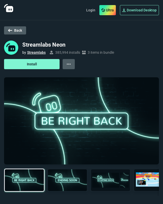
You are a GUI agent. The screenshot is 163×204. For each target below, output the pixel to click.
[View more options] (69, 64)
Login (90, 10)
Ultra (107, 10)
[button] (24, 180)
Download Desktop (139, 10)
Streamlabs (36, 52)
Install (32, 64)
